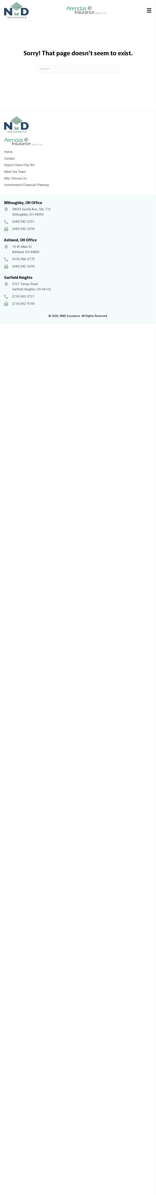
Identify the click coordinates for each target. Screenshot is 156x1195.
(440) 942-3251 (23, 222)
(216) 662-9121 (23, 296)
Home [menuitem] (8, 152)
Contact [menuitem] (9, 158)
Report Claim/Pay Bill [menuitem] (19, 165)
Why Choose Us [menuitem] (15, 178)
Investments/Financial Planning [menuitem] (26, 185)
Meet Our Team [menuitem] (15, 172)
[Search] (78, 69)
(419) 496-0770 (23, 259)
